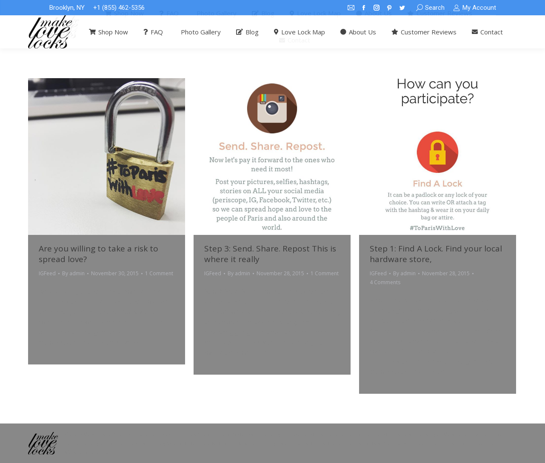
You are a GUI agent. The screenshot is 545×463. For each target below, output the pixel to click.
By (73, 273)
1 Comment (159, 273)
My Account (474, 7)
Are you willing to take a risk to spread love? (98, 254)
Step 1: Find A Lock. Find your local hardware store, (436, 254)
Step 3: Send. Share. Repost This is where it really (270, 254)
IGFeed (47, 273)
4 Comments (385, 282)
